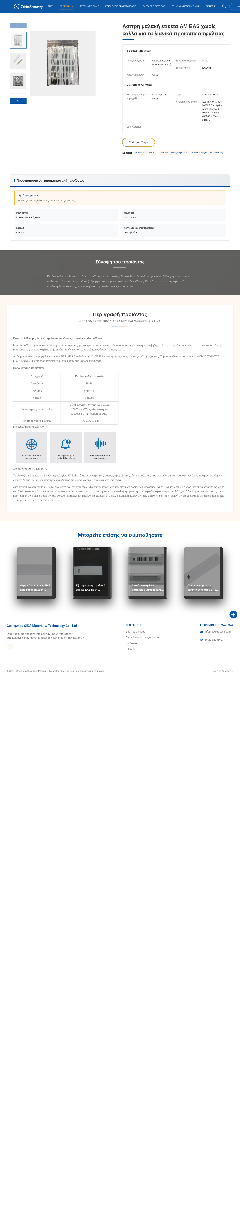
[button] (18, 101)
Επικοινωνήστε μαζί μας (185, 6)
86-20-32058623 (214, 639)
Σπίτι (50, 6)
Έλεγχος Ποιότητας (154, 6)
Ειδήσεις (210, 6)
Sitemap (130, 649)
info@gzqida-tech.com (218, 631)
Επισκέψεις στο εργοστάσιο (120, 6)
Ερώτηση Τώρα (138, 142)
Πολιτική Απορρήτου (222, 671)
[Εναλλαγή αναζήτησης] (224, 6)
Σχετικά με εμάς (89, 6)
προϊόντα (131, 643)
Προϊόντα (65, 6)
